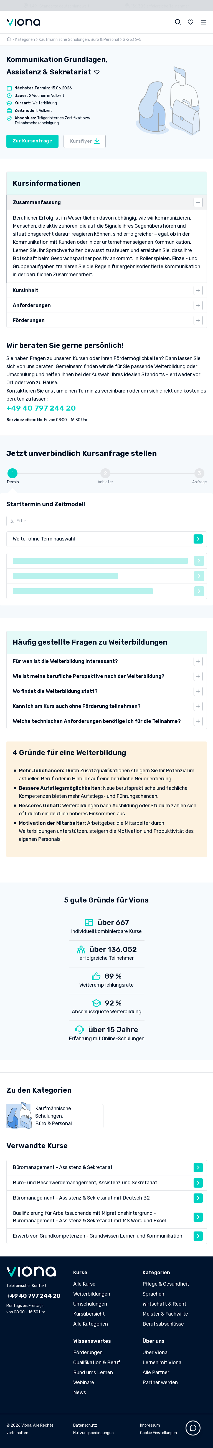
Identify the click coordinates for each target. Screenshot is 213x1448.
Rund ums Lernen (93, 1372)
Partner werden (160, 1382)
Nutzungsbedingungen (93, 1433)
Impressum (150, 1425)
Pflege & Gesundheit (166, 1284)
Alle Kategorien (90, 1324)
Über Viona (155, 1352)
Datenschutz (85, 1425)
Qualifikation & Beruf (96, 1362)
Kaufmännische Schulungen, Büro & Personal (79, 39)
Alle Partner (156, 1372)
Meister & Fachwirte (165, 1314)
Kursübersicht (89, 1314)
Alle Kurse (84, 1284)
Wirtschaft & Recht (164, 1304)
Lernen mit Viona (162, 1362)
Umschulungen (90, 1304)
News (79, 1392)
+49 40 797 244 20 (41, 408)
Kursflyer (85, 141)
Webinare (83, 1382)
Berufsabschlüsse (163, 1324)
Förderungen (88, 1352)
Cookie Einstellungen (158, 1433)
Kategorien (25, 39)
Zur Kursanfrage (32, 141)
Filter (18, 521)
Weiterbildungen (91, 1294)
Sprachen (153, 1294)
